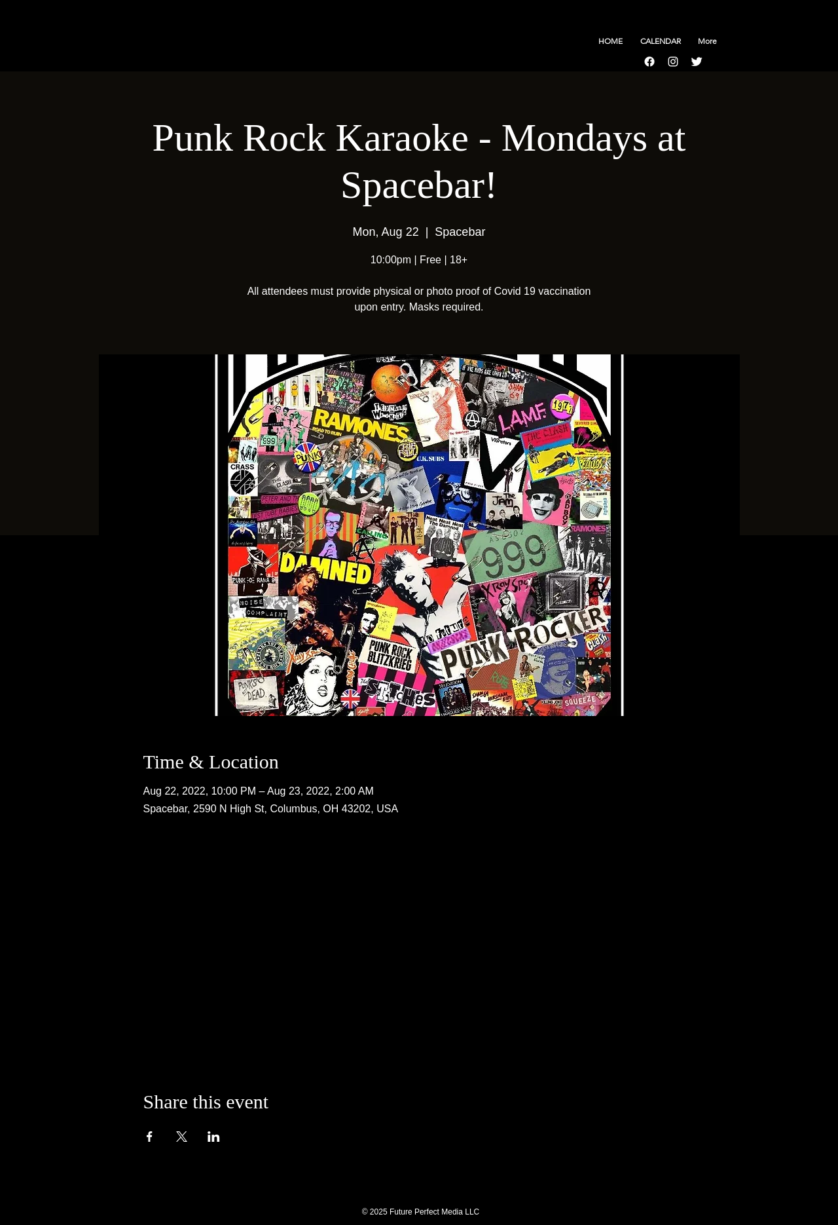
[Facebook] (649, 61)
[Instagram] (673, 61)
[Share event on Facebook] (149, 1136)
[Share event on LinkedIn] (214, 1136)
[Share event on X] (181, 1136)
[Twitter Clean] (696, 61)
